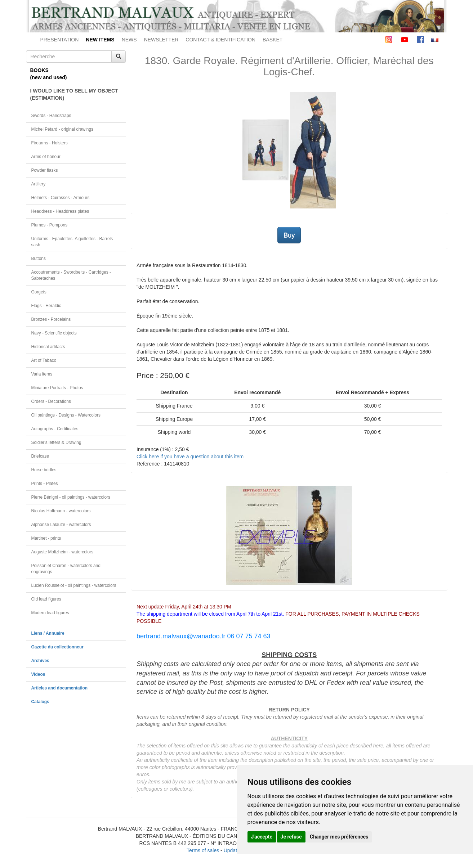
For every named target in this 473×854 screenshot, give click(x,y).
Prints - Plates (44, 483)
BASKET (272, 39)
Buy (289, 235)
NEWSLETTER (161, 39)
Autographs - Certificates (55, 428)
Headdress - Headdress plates (60, 211)
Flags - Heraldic (46, 305)
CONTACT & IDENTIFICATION (220, 39)
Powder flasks (44, 170)
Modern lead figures (50, 612)
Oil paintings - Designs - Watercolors (66, 415)
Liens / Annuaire (47, 633)
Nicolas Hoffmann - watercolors (61, 510)
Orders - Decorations (51, 401)
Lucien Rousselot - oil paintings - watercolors (73, 585)
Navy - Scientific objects (54, 333)
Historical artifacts (48, 346)
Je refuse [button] (291, 837)
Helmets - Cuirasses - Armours (60, 197)
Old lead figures (46, 599)
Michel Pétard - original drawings (62, 129)
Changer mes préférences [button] (339, 837)
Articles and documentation (59, 688)
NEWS (129, 39)
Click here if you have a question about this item (190, 456)
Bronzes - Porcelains (51, 319)
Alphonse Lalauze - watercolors (61, 524)
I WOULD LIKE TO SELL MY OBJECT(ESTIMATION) (74, 94)
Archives (40, 660)
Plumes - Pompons (49, 225)
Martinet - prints (46, 538)
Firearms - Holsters (49, 142)
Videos (38, 674)
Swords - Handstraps (51, 115)
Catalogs (40, 701)
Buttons (38, 258)
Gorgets (38, 292)
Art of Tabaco (44, 360)
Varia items (42, 374)
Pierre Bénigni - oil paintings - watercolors (70, 497)
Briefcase (40, 456)
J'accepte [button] (262, 837)
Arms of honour (46, 156)
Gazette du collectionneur (57, 647)
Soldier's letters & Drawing (56, 442)
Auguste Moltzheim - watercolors (62, 551)
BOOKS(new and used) (48, 73)
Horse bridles (44, 469)
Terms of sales (203, 850)
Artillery (38, 183)
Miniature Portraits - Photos (57, 387)
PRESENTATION (59, 39)
